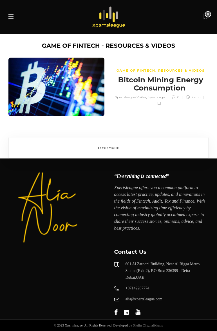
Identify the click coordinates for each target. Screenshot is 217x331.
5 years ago (156, 97)
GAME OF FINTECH (136, 70)
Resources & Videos (181, 70)
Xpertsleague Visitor (130, 97)
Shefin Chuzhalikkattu (148, 325)
